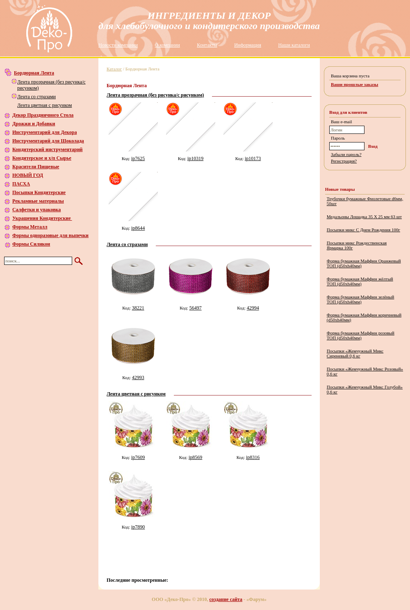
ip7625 (138, 158)
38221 (138, 308)
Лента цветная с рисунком (44, 105)
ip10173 (253, 158)
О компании (167, 45)
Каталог (114, 68)
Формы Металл (29, 227)
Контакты (207, 45)
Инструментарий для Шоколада (48, 141)
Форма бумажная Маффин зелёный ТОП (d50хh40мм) (360, 299)
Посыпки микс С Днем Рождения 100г (363, 229)
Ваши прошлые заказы (354, 84)
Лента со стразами (36, 96)
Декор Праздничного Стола (42, 115)
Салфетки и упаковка (36, 209)
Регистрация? (344, 160)
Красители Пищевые (35, 166)
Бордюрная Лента (34, 73)
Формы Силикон (31, 244)
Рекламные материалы (38, 201)
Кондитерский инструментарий (47, 149)
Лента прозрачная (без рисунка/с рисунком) (155, 95)
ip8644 (138, 228)
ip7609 (138, 457)
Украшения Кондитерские (42, 218)
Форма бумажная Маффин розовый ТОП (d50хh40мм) (360, 335)
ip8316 (253, 457)
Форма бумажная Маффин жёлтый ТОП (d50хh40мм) (360, 281)
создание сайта (226, 599)
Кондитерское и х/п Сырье (41, 158)
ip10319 (195, 158)
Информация (247, 45)
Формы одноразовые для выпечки (50, 235)
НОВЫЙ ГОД (27, 175)
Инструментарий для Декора (44, 132)
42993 (138, 377)
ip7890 (138, 527)
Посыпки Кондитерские (39, 192)
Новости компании (118, 45)
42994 (253, 308)
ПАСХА (21, 184)
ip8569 (195, 457)
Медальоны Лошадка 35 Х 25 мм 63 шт (364, 216)
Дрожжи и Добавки (33, 124)
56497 (195, 308)
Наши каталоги (294, 45)
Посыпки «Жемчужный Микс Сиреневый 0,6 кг (355, 353)
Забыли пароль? (346, 154)
